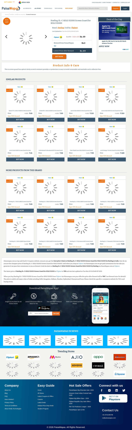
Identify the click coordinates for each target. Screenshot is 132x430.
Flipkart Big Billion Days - (79, 398)
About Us (8, 390)
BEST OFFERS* (69, 8)
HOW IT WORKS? (107, 2)
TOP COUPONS (58, 8)
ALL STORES (38, 8)
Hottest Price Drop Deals (46, 405)
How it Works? (9, 399)
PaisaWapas (60, 427)
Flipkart (74, 28)
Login (125, 8)
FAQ (6, 396)
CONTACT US (116, 2)
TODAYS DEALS (48, 8)
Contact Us (110, 410)
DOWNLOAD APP (125, 2)
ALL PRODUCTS (27, 8)
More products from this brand (24, 170)
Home (39, 390)
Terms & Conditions (11, 405)
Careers (40, 399)
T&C (55, 46)
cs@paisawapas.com (109, 418)
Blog (6, 393)
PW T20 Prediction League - (80, 406)
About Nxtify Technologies (13, 409)
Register (115, 8)
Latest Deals (42, 402)
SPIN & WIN (24, 2)
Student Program (43, 409)
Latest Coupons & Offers (45, 396)
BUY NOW (59, 57)
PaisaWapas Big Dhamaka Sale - (81, 390)
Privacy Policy (9, 402)
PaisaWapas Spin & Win (77, 410)
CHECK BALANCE (96, 2)
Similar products (15, 79)
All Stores (41, 393)
